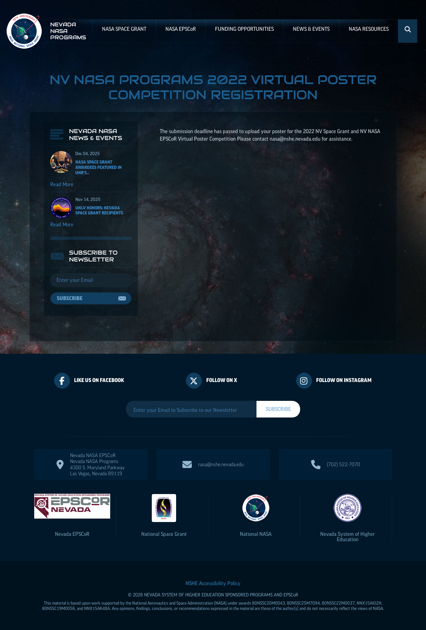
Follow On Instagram (344, 380)
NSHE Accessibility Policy (213, 583)
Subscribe (70, 298)
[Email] (91, 280)
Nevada (72, 534)
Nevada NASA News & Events (95, 134)
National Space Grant (164, 534)
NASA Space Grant (124, 29)
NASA (180, 29)
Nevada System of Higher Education (347, 536)
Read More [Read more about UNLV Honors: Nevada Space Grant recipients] (61, 224)
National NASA (256, 534)
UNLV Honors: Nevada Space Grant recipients (99, 210)
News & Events (311, 29)
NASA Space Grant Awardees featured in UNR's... (98, 167)
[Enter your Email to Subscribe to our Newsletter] (191, 410)
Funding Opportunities (244, 29)
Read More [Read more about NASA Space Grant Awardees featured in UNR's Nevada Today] (61, 184)
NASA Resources (369, 29)
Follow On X (221, 380)
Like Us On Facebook (99, 380)
